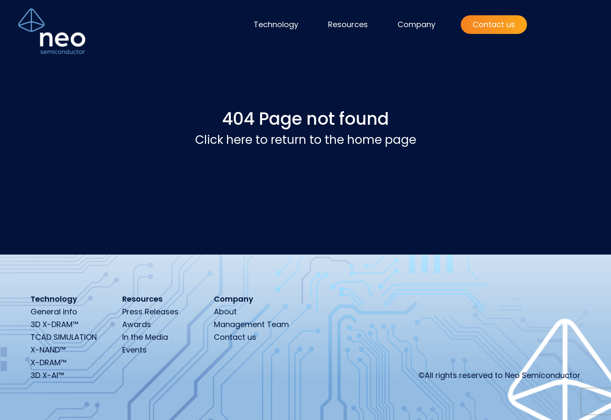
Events (134, 349)
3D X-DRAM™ (54, 324)
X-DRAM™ (49, 362)
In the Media (145, 337)
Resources (348, 24)
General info (54, 311)
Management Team (251, 324)
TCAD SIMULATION (64, 337)
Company (416, 24)
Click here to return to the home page (305, 140)
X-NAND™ (48, 349)
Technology (276, 24)
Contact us (494, 24)
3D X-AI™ (47, 375)
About (225, 311)
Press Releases (150, 311)
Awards (136, 324)
